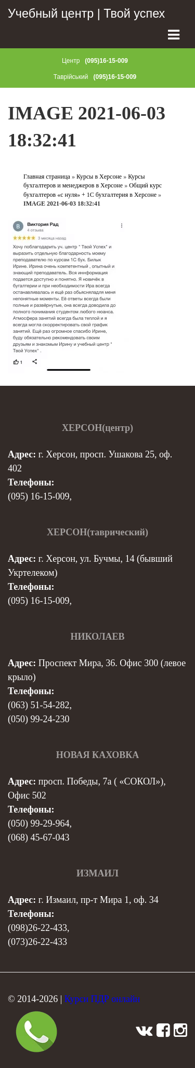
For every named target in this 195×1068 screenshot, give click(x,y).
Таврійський (71, 76)
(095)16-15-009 (106, 60)
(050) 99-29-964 (38, 823)
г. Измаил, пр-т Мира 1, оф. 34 (98, 900)
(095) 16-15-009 (38, 496)
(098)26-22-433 (37, 928)
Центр (71, 60)
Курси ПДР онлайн (102, 999)
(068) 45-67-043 (38, 837)
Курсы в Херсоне (99, 176)
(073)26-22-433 (37, 942)
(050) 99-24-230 (38, 719)
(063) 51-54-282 (38, 705)
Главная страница (46, 176)
